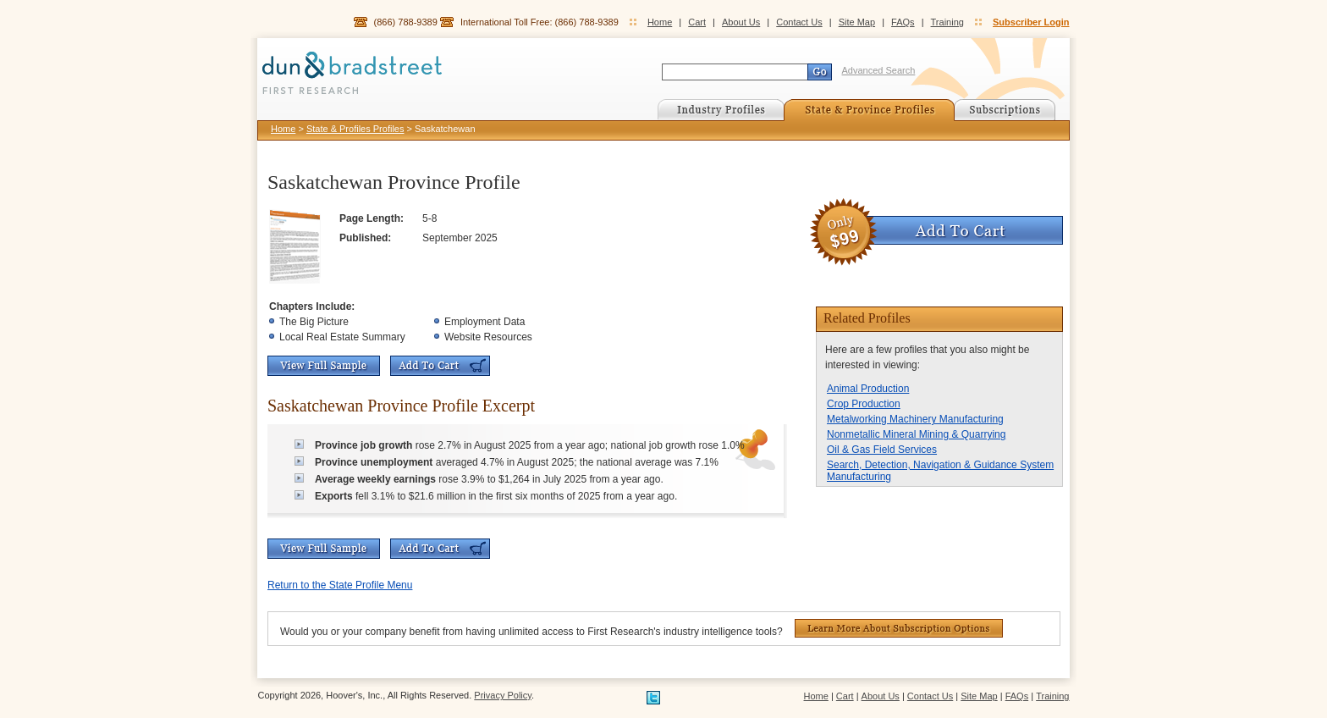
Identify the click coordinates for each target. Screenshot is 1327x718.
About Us (741, 22)
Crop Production (863, 404)
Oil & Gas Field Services (882, 450)
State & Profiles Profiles (355, 129)
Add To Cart (440, 366)
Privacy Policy (502, 695)
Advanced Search (879, 70)
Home (659, 22)
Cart (697, 22)
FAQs (903, 22)
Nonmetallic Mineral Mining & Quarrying (916, 434)
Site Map (857, 22)
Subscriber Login (1031, 22)
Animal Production (868, 389)
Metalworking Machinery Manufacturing (915, 419)
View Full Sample (323, 366)
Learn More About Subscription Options (899, 628)
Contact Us (799, 22)
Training (947, 22)
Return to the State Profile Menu (339, 585)
